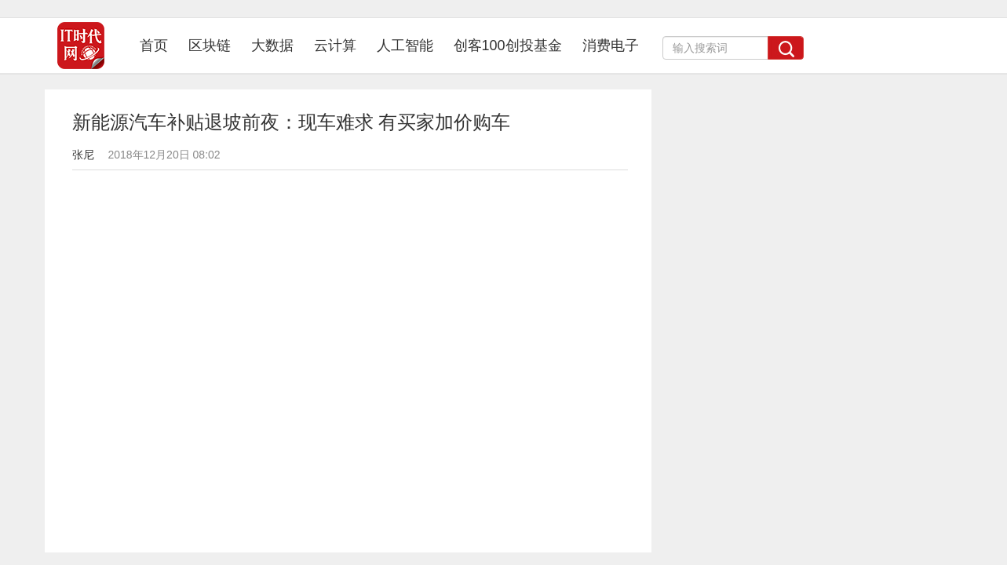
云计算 (335, 45)
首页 (159, 45)
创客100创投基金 (508, 45)
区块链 (209, 45)
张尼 (83, 154)
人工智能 (405, 45)
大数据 (272, 45)
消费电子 (610, 45)
